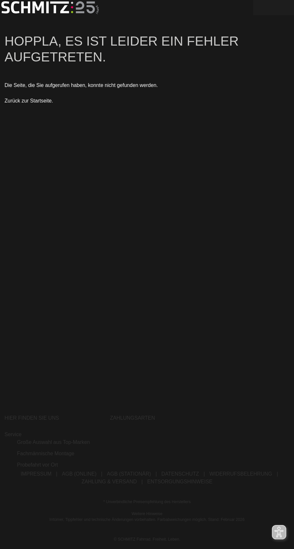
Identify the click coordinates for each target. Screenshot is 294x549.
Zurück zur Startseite (28, 101)
